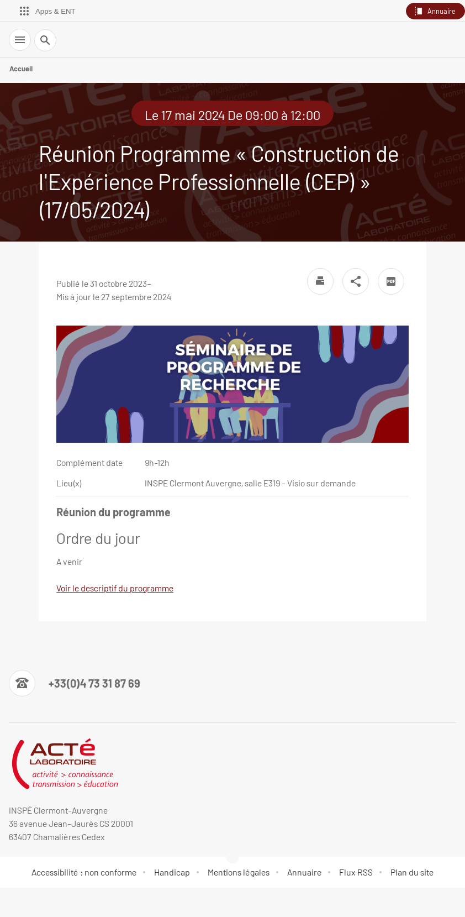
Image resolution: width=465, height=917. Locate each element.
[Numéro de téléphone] (74, 683)
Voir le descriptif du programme (114, 588)
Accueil (21, 68)
